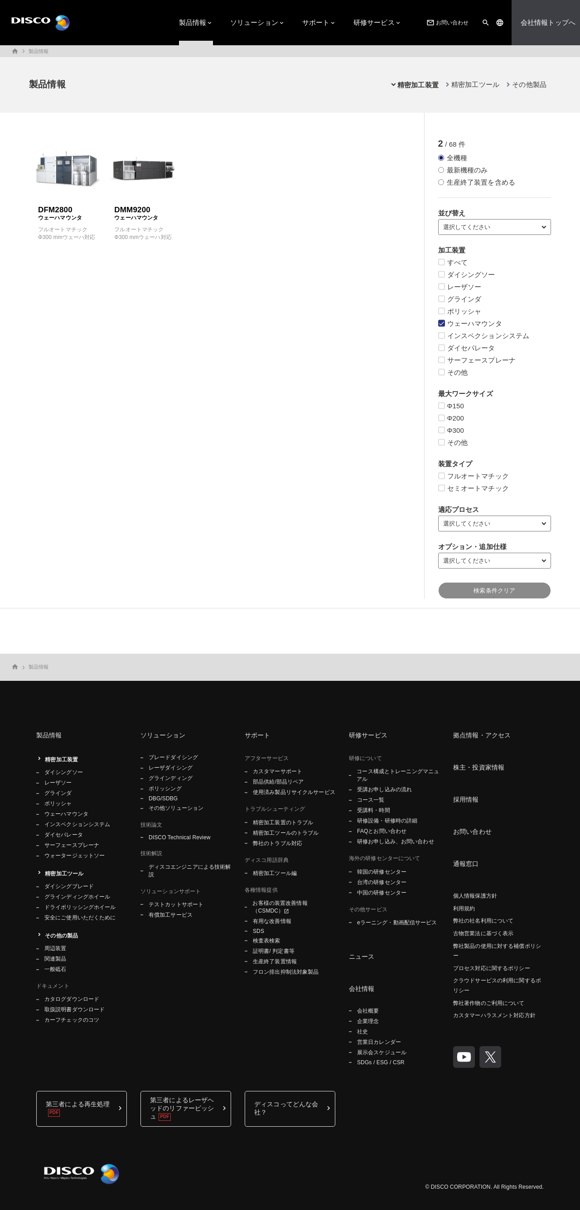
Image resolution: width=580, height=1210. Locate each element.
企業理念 (368, 1021)
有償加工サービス (171, 915)
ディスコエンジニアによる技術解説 (190, 871)
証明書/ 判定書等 (274, 951)
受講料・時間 (373, 810)
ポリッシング (165, 788)
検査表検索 (266, 940)
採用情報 (466, 799)
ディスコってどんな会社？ (286, 1108)
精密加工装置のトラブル (283, 822)
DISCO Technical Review (179, 837)
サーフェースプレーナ (71, 845)
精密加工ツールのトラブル (286, 833)
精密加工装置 (61, 759)
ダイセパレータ (63, 835)
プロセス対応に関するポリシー (491, 968)
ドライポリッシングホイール (80, 907)
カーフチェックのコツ (71, 1020)
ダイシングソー (63, 772)
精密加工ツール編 (275, 873)
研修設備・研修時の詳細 (387, 821)
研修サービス (374, 22)
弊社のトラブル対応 (277, 843)
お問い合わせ (447, 22)
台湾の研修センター (381, 882)
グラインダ (58, 793)
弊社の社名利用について (483, 921)
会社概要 (368, 1011)
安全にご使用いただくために (80, 917)
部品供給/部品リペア (278, 782)
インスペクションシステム (77, 824)
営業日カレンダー (379, 1042)
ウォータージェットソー (74, 855)
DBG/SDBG (163, 798)
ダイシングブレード (69, 886)
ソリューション (254, 22)
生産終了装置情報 (275, 961)
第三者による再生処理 (78, 1104)
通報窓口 (466, 863)
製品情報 (193, 22)
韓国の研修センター (381, 872)
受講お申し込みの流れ (384, 789)
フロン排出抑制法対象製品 (286, 972)
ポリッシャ (58, 803)
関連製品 (55, 959)
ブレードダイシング (173, 757)
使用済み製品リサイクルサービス (294, 792)
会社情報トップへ (548, 22)
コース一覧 (371, 800)
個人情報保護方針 (475, 896)
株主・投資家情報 (478, 767)
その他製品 (529, 84)
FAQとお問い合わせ (381, 831)
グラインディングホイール (77, 897)
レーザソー (58, 783)
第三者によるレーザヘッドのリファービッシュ (182, 1108)
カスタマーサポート (277, 771)
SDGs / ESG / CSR (381, 1062)
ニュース (362, 956)
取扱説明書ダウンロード (74, 1009)
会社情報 (362, 988)
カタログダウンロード (71, 999)
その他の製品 (61, 936)
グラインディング (171, 778)
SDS (258, 931)
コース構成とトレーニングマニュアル (398, 775)
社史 (362, 1031)
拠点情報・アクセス (482, 735)
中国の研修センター (381, 893)
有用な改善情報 (272, 921)
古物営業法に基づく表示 (483, 933)
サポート (316, 22)
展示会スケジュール (381, 1052)
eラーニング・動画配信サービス (397, 922)
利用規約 (464, 908)
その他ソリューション (176, 808)
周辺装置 (55, 948)
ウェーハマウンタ (66, 814)
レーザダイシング (171, 768)
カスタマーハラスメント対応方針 (494, 1015)
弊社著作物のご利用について (489, 1003)
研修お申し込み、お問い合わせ (395, 841)
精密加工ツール (475, 84)
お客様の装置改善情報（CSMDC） (279, 907)
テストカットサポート (176, 904)
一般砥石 (55, 969)
